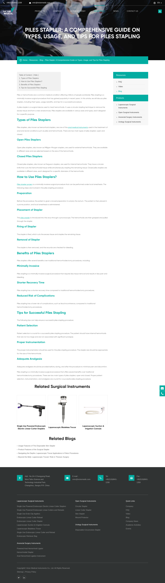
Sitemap (20, 572)
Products (40, 9)
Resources (99, 9)
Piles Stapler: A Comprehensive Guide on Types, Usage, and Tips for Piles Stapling (77, 60)
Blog (41, 60)
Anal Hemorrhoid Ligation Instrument (31, 556)
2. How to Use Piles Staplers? (30, 81)
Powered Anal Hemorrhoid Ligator (30, 548)
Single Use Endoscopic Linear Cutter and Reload (36, 532)
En (158, 3)
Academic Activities (133, 525)
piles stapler (25, 218)
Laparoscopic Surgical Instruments (126, 106)
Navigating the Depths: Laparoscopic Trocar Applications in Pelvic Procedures (48, 453)
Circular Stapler (81, 506)
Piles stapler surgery (24, 184)
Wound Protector (81, 517)
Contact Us (132, 9)
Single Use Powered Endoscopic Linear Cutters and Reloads (40, 510)
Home (25, 60)
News (116, 9)
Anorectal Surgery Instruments (129, 117)
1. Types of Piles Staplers (29, 78)
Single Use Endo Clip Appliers (28, 514)
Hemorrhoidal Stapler (25, 552)
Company (57, 9)
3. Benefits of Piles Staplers (30, 85)
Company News (132, 521)
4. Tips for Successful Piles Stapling (33, 88)
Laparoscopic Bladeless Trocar (29, 529)
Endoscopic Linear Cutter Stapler (30, 521)
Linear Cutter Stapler (83, 510)
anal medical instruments (78, 127)
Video (119, 86)
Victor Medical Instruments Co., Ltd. (40, 568)
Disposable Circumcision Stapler (87, 530)
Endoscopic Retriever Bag (27, 536)
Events (128, 529)
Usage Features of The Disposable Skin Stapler (36, 446)
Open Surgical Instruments (127, 112)
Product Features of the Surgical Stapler (33, 449)
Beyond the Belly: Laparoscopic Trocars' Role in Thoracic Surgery (43, 457)
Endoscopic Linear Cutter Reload (30, 517)
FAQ (119, 82)
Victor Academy (78, 9)
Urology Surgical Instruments (128, 122)
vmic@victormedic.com (41, 3)
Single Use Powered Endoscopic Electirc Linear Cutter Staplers (41, 506)
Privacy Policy (30, 572)
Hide (36, 75)
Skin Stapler (80, 514)
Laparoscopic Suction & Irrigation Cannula (33, 525)
